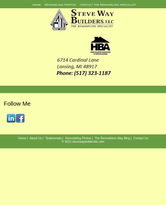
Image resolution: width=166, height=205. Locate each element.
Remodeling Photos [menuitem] (60, 4)
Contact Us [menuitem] (141, 138)
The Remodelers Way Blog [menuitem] (112, 138)
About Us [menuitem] (36, 138)
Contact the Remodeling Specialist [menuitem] (108, 4)
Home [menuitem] (36, 4)
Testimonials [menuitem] (53, 138)
